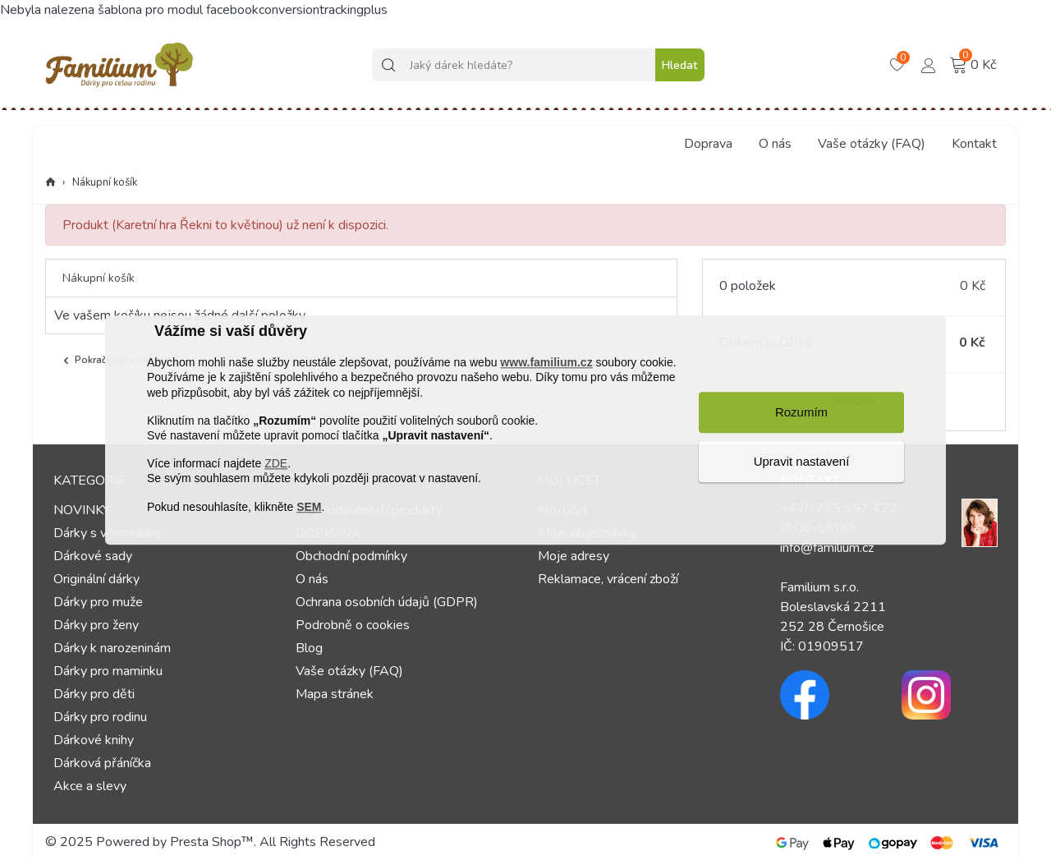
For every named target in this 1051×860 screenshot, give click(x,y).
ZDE (275, 464)
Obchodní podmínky (351, 556)
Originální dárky (96, 579)
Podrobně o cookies (353, 625)
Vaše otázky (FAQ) (871, 144)
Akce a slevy (89, 786)
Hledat (679, 65)
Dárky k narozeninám (112, 648)
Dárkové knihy (93, 740)
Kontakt (974, 144)
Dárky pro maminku (108, 671)
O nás (775, 144)
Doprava (708, 144)
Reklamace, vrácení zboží (608, 579)
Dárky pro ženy (96, 625)
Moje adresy (573, 556)
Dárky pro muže (98, 602)
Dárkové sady (92, 556)
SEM (308, 506)
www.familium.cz (546, 363)
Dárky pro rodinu (100, 717)
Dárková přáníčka (102, 763)
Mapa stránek (335, 694)
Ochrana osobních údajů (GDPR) (387, 602)
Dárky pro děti (94, 694)
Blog (309, 648)
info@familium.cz (827, 548)
